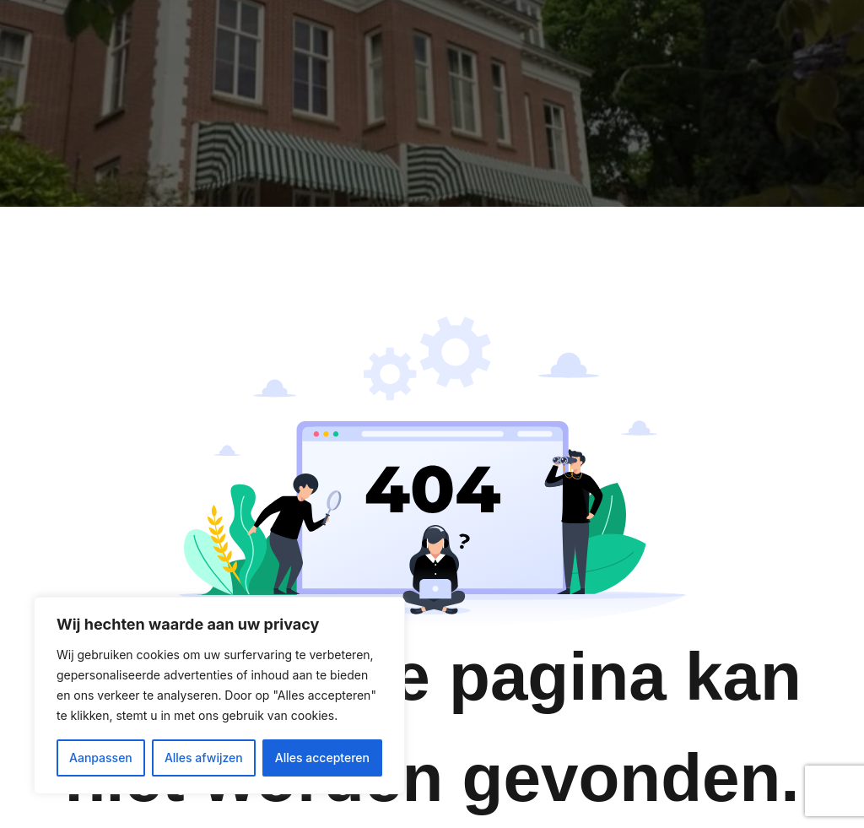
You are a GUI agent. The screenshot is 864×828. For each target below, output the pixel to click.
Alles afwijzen (204, 757)
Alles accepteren (322, 757)
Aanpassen (100, 757)
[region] (219, 695)
